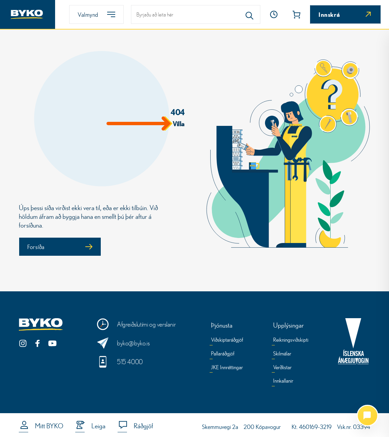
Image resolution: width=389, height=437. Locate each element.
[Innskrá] (345, 14)
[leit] (195, 14)
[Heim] (27, 14)
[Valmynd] (96, 14)
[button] (273, 14)
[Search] (250, 14)
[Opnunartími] (273, 14)
